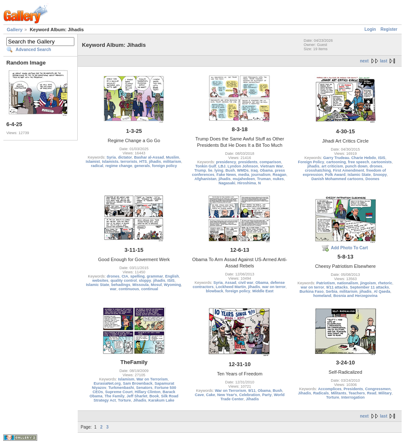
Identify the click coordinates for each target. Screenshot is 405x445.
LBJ (222, 166)
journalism (261, 175)
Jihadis (139, 400)
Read (371, 393)
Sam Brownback (137, 383)
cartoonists (381, 162)
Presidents (353, 389)
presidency (226, 162)
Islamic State (359, 175)
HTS (143, 161)
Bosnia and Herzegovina (355, 296)
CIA (125, 276)
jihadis (155, 161)
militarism (172, 161)
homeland (322, 296)
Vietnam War (271, 166)
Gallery (14, 29)
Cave (199, 395)
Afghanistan (205, 179)
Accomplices (330, 389)
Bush (230, 170)
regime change (118, 166)
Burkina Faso (311, 291)
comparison (270, 162)
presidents (248, 162)
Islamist (93, 161)
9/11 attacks (337, 287)
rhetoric (385, 283)
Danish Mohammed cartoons (337, 179)
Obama (266, 170)
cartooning (336, 162)
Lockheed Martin (231, 287)
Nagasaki (226, 183)
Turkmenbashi (121, 388)
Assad (230, 282)
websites (100, 280)
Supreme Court (119, 392)
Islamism (126, 379)
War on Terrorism (152, 379)
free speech (358, 162)
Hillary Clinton (147, 392)
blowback (214, 291)
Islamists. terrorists (119, 161)
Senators (144, 388)
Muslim (172, 157)
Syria (111, 157)
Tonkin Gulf (205, 166)
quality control (124, 280)
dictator (125, 157)
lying (219, 170)
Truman (264, 179)
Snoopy (380, 175)
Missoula (141, 285)
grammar (155, 276)
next (364, 61)
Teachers (356, 393)
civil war (245, 282)
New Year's (227, 395)
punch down (356, 166)
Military (385, 393)
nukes (278, 179)
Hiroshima (246, 183)
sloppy (145, 280)
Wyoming (172, 285)
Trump (200, 170)
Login (370, 29)
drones (376, 166)
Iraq (254, 170)
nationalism (347, 283)
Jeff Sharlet (137, 396)
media (243, 175)
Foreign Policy (311, 162)
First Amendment (348, 170)
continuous (129, 289)
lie (210, 170)
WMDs (243, 170)
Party (267, 395)
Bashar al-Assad (149, 157)
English (172, 276)
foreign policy (164, 166)
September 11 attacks (369, 287)
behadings (120, 285)
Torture (124, 400)
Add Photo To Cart (349, 247)
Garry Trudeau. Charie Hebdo (349, 158)
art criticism (332, 166)
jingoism (368, 283)
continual (149, 289)
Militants (339, 393)
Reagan (280, 175)
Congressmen (378, 389)
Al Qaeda (382, 291)
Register (389, 29)
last (383, 61)
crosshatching (318, 170)
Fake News (226, 175)
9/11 (252, 390)
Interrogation (353, 397)
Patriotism (325, 283)
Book (154, 396)
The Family (115, 396)
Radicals (321, 393)
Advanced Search (33, 49)
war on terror (274, 287)
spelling (137, 276)
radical (97, 166)
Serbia (331, 291)
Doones (372, 179)
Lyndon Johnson (243, 166)
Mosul (156, 285)
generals (142, 166)
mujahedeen (244, 179)
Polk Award (335, 175)
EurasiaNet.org (107, 383)
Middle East (263, 291)
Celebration (249, 395)
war (113, 289)
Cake (210, 395)
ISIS (381, 158)
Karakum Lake (161, 400)
